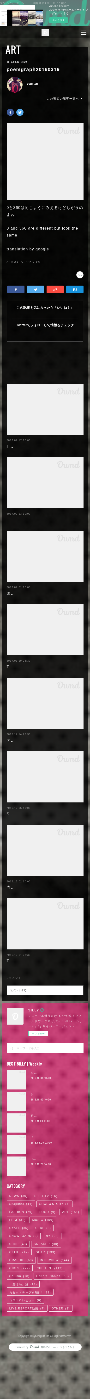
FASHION (21, 1267)
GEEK (19, 1307)
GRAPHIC (21, 1315)
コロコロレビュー (25, 1355)
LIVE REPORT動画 (27, 1363)
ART (13, 49)
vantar (33, 83)
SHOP (18, 1299)
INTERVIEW (54, 1315)
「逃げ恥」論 (23, 1339)
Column (19, 1331)
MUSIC (43, 1275)
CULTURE (50, 1323)
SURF (43, 1283)
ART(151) (13, 261)
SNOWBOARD (23, 1291)
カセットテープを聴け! (30, 1347)
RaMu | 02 (39, 1214)
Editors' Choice (52, 1331)
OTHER (61, 1363)
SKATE (19, 1283)
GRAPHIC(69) (30, 261)
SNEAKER (46, 1299)
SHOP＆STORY (54, 1259)
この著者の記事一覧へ (65, 98)
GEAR (46, 1307)
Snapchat (21, 1259)
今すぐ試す (59, 20)
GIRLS (19, 1323)
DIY (52, 1291)
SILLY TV (45, 1251)
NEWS (18, 1251)
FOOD (47, 1267)
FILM (17, 1275)
